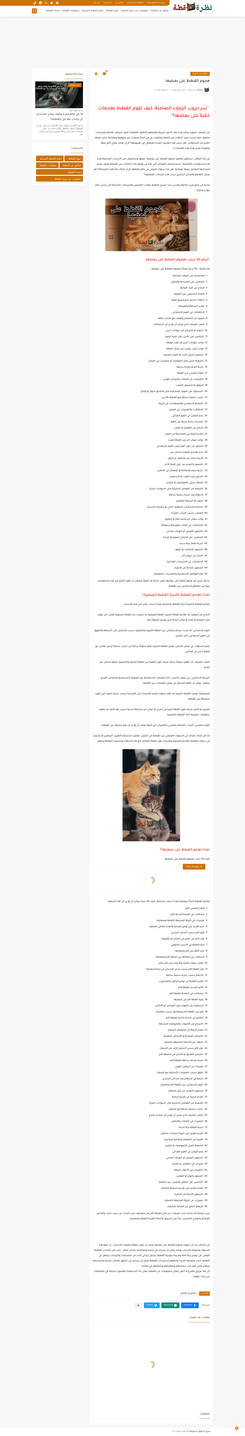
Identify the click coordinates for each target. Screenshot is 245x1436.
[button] (190, 1305)
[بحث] (34, 10)
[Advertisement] (122, 43)
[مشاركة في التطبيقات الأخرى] (138, 1305)
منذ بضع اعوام (75, 110)
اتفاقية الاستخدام (135, 3)
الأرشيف (107, 3)
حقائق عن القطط (160, 11)
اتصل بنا (119, 3)
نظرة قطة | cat (179, 1431)
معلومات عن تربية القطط (134, 11)
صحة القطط (52, 11)
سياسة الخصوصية (156, 3)
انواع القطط (112, 11)
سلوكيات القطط (71, 11)
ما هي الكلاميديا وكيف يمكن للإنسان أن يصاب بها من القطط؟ (59, 117)
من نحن (96, 3)
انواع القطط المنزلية (92, 11)
